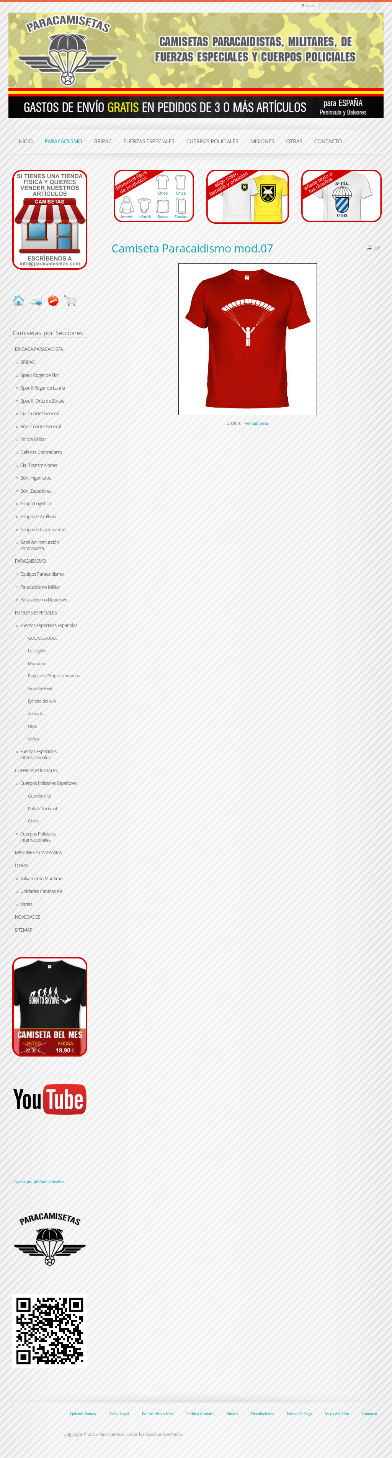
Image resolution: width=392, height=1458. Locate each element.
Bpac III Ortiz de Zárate (42, 401)
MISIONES (262, 141)
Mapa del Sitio (337, 1413)
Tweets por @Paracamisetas (38, 1181)
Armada (35, 713)
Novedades (27, 917)
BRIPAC (27, 362)
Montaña (36, 663)
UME (32, 726)
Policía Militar (33, 439)
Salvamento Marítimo (41, 878)
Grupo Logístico (35, 503)
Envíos (232, 1413)
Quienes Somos (83, 1413)
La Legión (37, 651)
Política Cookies (200, 1413)
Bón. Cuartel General (40, 426)
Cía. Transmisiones (38, 465)
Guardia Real (40, 688)
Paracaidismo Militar (40, 587)
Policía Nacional (42, 808)
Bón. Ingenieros (35, 478)
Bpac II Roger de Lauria (42, 388)
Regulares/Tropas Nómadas (54, 675)
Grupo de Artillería (38, 516)
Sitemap (23, 930)
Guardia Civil (39, 796)
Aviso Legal (119, 1413)
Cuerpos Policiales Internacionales (38, 837)
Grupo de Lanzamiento (42, 529)
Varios (33, 739)
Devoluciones (262, 1413)
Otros (33, 821)
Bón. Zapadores (35, 491)
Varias (26, 904)
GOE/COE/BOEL (42, 638)
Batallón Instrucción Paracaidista (39, 545)
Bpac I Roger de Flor (39, 375)
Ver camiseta (256, 423)
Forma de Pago (299, 1413)
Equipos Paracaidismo (42, 574)
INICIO (25, 141)
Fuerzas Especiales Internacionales (38, 754)
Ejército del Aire (42, 701)
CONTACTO (328, 141)
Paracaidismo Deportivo (43, 599)
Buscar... (309, 5)
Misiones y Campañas (38, 852)
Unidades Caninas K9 (41, 891)
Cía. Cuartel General (39, 413)
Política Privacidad (157, 1413)
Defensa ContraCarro (41, 452)
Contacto (369, 1413)
